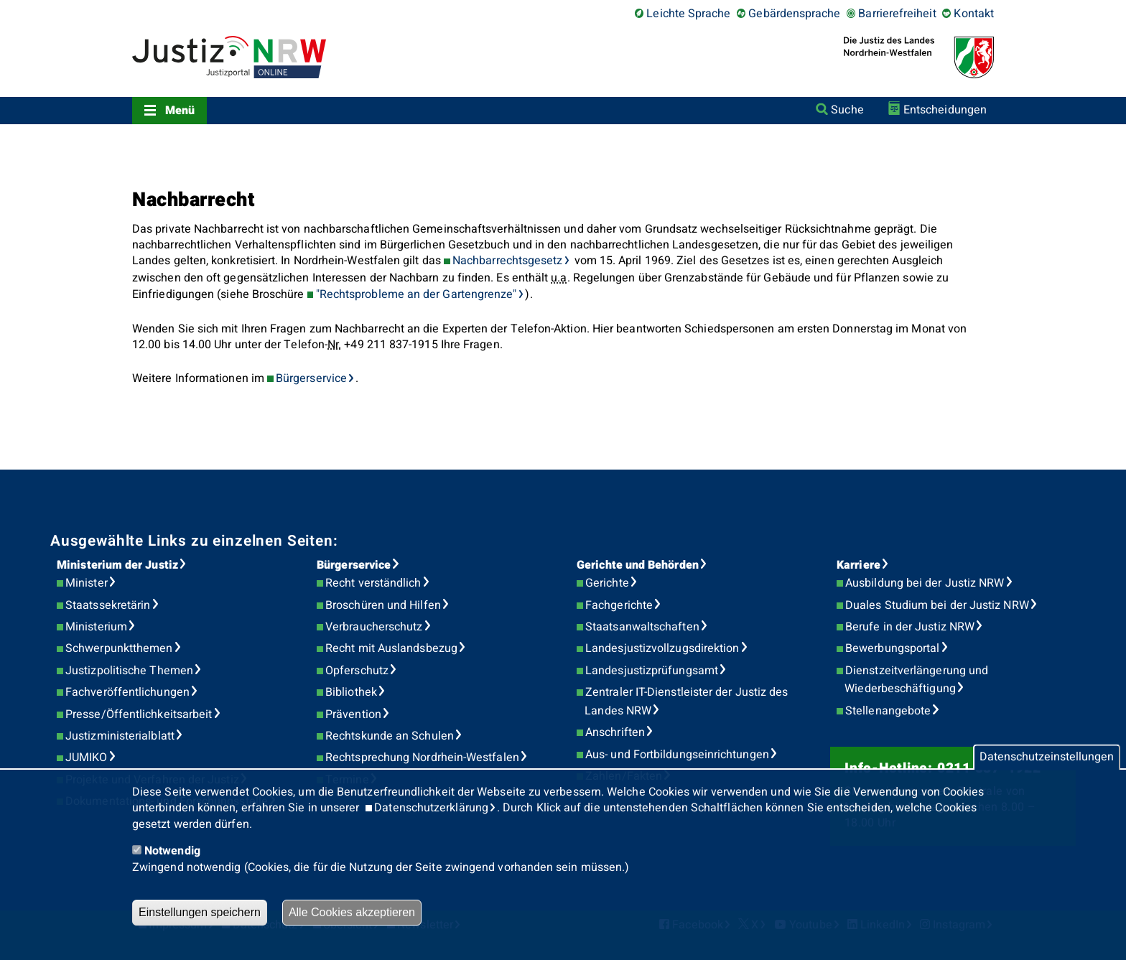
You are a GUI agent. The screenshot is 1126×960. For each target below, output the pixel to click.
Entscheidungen (945, 109)
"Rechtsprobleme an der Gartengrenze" (416, 294)
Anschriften (615, 732)
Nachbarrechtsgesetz (507, 261)
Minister (86, 583)
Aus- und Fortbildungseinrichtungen (677, 754)
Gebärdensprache (794, 13)
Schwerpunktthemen (118, 648)
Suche (847, 109)
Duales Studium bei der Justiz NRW (937, 605)
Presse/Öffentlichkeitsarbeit (138, 714)
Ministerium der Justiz (117, 565)
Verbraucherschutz (373, 626)
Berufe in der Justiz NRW (909, 626)
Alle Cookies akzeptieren (352, 912)
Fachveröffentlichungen (127, 692)
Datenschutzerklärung (431, 807)
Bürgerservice (311, 378)
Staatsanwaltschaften (642, 626)
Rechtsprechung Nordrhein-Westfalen (422, 757)
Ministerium (96, 626)
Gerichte (607, 583)
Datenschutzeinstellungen (1047, 757)
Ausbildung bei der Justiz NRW (924, 583)
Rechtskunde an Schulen (389, 736)
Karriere (858, 565)
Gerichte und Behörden (638, 565)
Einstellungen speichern (200, 912)
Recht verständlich (373, 583)
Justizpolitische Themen (129, 670)
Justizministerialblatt (120, 736)
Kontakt (974, 13)
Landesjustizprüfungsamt (651, 670)
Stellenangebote (888, 710)
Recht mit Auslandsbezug (391, 648)
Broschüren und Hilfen (383, 605)
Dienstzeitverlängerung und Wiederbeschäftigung (916, 680)
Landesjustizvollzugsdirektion (662, 648)
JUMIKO (86, 757)
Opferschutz (356, 670)
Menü (180, 110)
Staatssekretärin (107, 605)
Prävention (353, 714)
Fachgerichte (619, 605)
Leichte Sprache (688, 13)
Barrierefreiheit (897, 13)
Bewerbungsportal (892, 648)
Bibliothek (351, 692)
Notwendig (172, 850)
